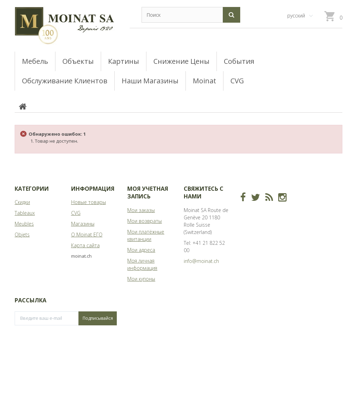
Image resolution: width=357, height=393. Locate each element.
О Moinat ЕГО (86, 234)
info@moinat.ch (201, 261)
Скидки (22, 202)
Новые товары (88, 202)
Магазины (82, 223)
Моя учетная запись (147, 192)
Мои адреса (141, 250)
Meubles (24, 223)
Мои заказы (141, 210)
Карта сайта (85, 245)
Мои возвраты (144, 221)
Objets (22, 234)
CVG (76, 213)
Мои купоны (141, 278)
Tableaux (25, 213)
